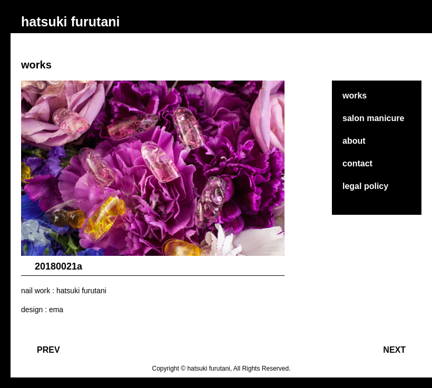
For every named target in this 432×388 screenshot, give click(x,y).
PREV (48, 349)
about (354, 140)
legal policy (365, 186)
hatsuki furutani (70, 21)
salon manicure (373, 118)
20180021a (58, 266)
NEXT (394, 349)
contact (357, 163)
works (354, 95)
